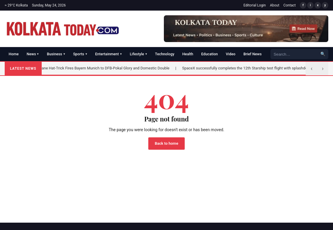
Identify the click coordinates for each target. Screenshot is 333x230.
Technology (164, 54)
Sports (80, 53)
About (274, 5)
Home (14, 54)
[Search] (293, 54)
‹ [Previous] (311, 68)
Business (56, 53)
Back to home (166, 143)
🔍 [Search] (322, 53)
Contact (289, 5)
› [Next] (323, 68)
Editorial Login (254, 5)
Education (209, 54)
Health (187, 54)
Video (231, 54)
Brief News (252, 54)
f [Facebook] (303, 5)
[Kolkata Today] (63, 28)
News (33, 53)
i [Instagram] (310, 5)
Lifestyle (138, 53)
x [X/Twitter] (318, 5)
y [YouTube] (325, 5)
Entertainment (108, 53)
